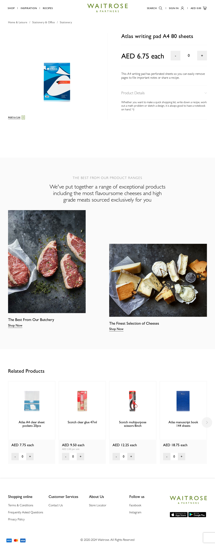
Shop (11, 8)
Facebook (135, 505)
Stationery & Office (43, 22)
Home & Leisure (17, 22)
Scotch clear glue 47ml (82, 422)
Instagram (135, 512)
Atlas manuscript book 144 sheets (183, 424)
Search (154, 8)
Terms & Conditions (20, 505)
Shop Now (15, 325)
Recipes (48, 8)
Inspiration (29, 8)
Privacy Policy (16, 519)
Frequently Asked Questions (25, 512)
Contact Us (56, 505)
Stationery (66, 22)
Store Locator (97, 505)
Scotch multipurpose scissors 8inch (132, 424)
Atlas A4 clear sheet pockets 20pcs (32, 424)
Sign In (176, 8)
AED (199, 8)
